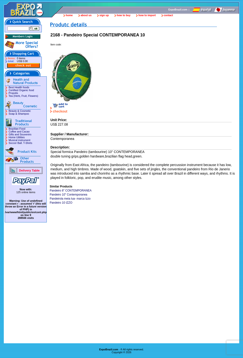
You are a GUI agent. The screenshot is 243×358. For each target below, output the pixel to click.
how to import (147, 15)
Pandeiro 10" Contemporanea (68, 194)
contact (168, 15)
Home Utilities (17, 137)
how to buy (124, 15)
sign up (104, 15)
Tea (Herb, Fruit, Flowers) (23, 95)
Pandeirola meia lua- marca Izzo (70, 198)
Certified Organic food (21, 90)
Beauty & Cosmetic (20, 110)
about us (86, 15)
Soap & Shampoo (19, 113)
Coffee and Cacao (19, 131)
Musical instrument (19, 140)
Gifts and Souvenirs (20, 134)
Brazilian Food (17, 128)
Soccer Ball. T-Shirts (20, 143)
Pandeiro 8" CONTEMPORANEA (70, 190)
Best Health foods (19, 87)
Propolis (13, 93)
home (69, 15)
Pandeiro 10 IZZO (61, 202)
